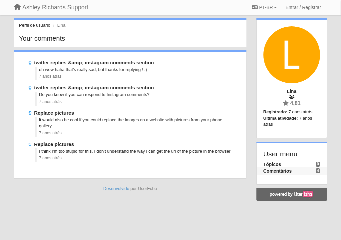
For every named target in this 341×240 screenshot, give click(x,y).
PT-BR (264, 7)
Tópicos (272, 164)
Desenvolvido (116, 188)
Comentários (277, 171)
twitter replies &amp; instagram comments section (94, 62)
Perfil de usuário (34, 25)
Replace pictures (54, 113)
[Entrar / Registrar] (303, 7)
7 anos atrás (50, 76)
